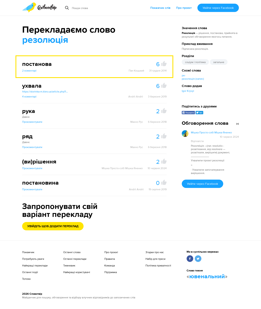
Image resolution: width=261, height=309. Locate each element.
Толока (26, 278)
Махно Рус (136, 121)
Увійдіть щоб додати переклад (52, 226)
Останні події (30, 272)
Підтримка (110, 272)
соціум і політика (195, 62)
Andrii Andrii (135, 96)
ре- (184, 75)
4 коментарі (29, 96)
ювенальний (207, 277)
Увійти (218, 7)
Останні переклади (74, 258)
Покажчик (28, 252)
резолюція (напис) (193, 78)
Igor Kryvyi (188, 90)
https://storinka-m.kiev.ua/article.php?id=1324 (45, 91)
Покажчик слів (160, 7)
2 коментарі (29, 70)
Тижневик (69, 265)
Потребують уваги (33, 258)
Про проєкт (184, 7)
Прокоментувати (32, 121)
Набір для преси (155, 258)
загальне (218, 62)
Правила (109, 258)
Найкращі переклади (35, 265)
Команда (109, 265)
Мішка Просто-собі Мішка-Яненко (122, 168)
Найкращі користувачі (76, 272)
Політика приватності (158, 265)
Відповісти (197, 141)
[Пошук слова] (101, 7)
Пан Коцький (136, 70)
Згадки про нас (154, 252)
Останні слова (71, 252)
